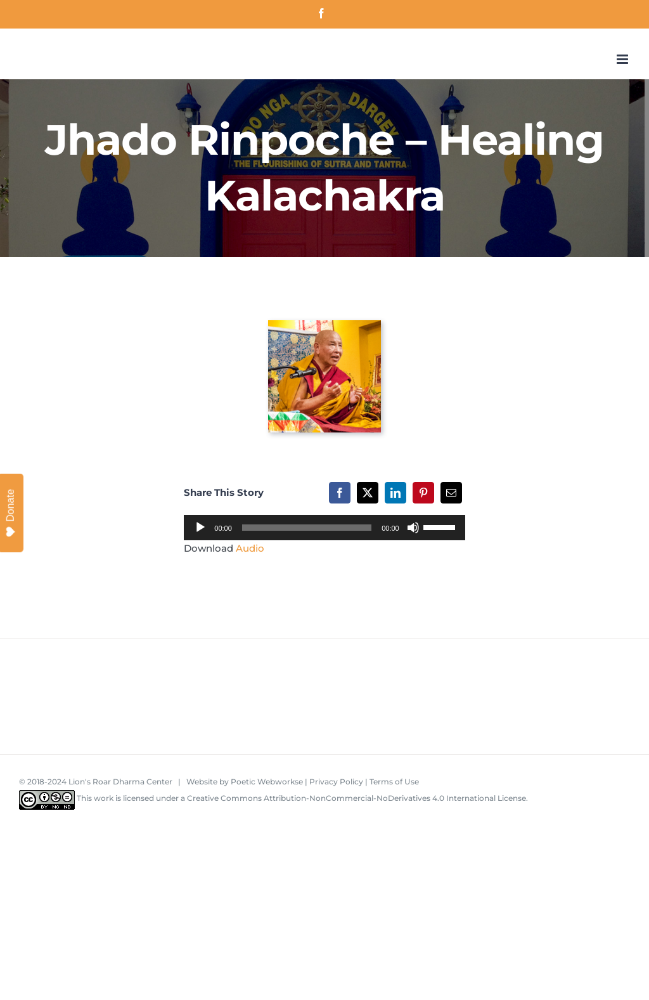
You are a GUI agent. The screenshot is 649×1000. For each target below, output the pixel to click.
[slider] (306, 527)
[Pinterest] (423, 493)
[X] (368, 493)
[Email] (451, 493)
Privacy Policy (336, 781)
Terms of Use (394, 781)
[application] (324, 527)
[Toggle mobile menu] (623, 59)
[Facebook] (340, 493)
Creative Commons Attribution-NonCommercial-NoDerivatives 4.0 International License (356, 798)
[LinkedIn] (395, 493)
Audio (250, 548)
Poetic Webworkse (267, 781)
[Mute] (413, 527)
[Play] (200, 527)
